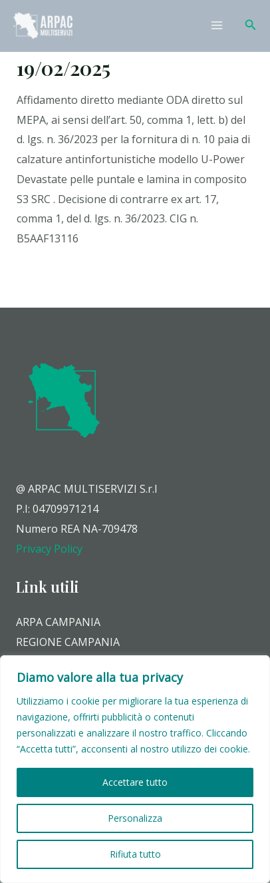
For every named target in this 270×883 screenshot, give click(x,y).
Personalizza (135, 818)
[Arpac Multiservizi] (42, 26)
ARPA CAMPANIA (58, 622)
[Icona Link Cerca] (251, 25)
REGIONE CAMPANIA (68, 642)
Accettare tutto (135, 782)
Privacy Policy (49, 548)
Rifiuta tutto (135, 854)
